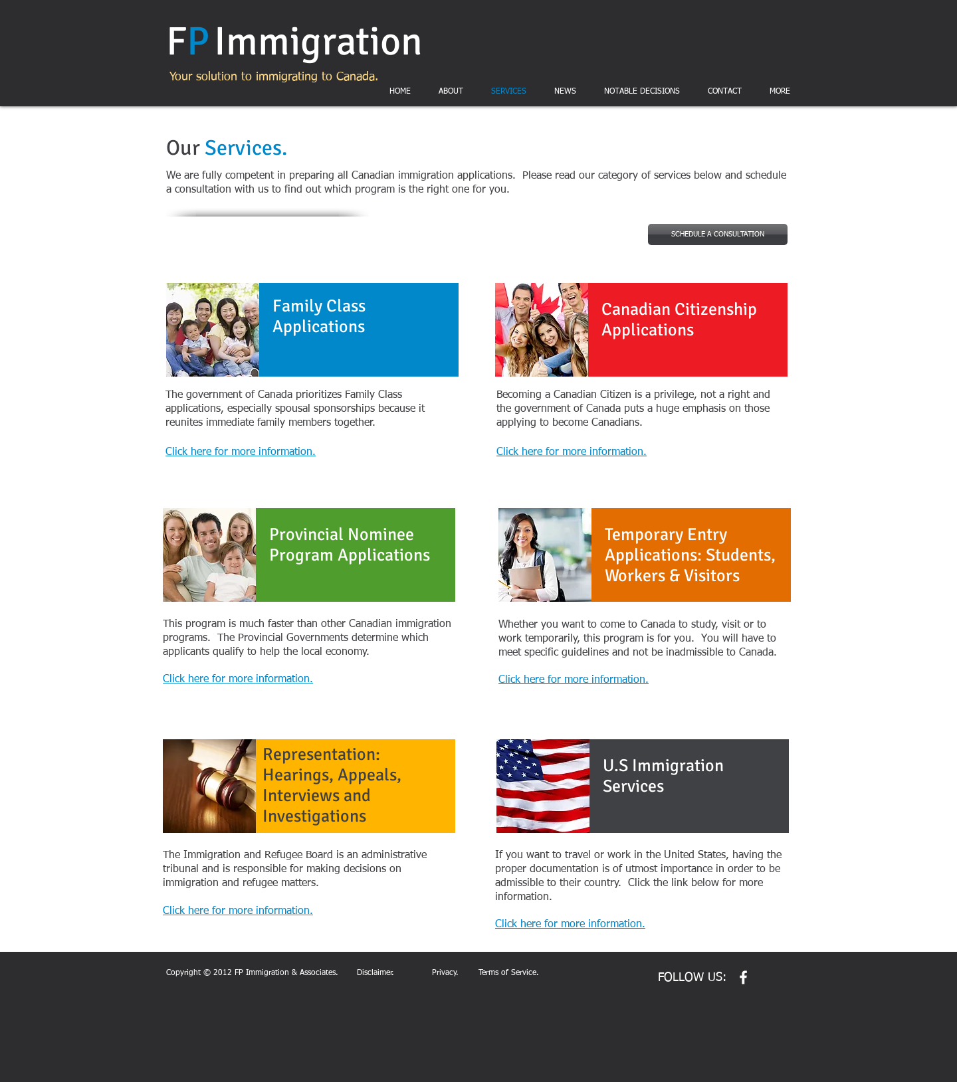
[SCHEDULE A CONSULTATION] (718, 234)
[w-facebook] (743, 977)
